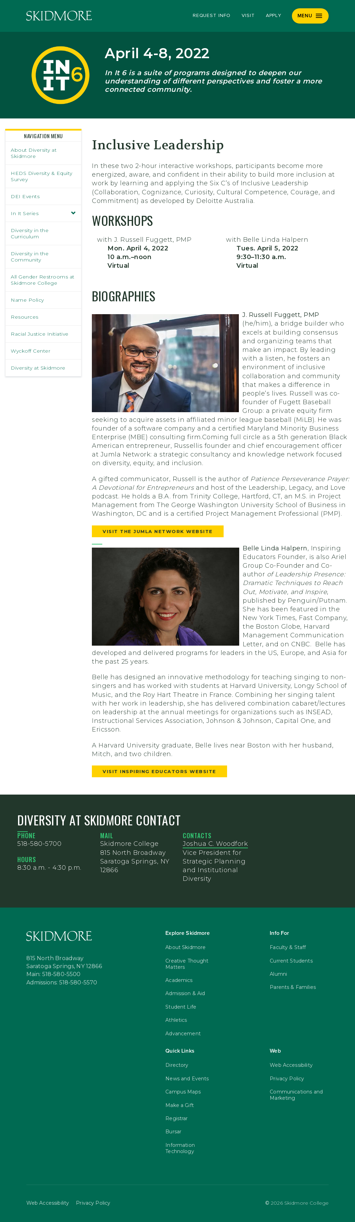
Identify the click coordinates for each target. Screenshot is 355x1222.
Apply (274, 15)
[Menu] (310, 16)
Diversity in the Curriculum (30, 233)
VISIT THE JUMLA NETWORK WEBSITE (158, 531)
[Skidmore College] (59, 16)
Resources (24, 317)
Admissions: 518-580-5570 (61, 983)
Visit (248, 15)
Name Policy (27, 300)
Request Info (212, 15)
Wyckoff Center (30, 351)
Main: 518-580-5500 (53, 974)
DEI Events (25, 196)
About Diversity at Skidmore (34, 153)
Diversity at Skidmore (38, 368)
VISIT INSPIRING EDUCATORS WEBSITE (159, 771)
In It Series (43, 213)
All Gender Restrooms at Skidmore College (43, 280)
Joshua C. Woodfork (215, 844)
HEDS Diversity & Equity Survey (41, 176)
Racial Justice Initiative (40, 334)
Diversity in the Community (30, 256)
